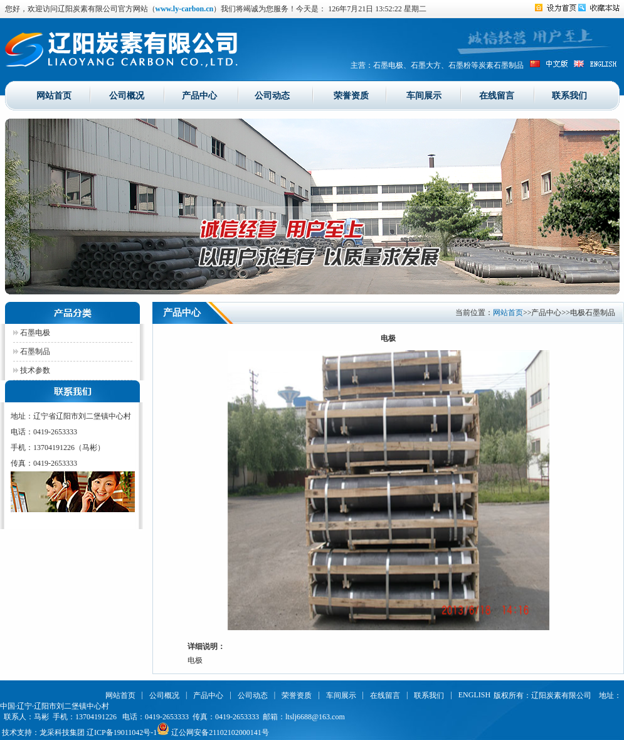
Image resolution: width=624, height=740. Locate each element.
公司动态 (272, 95)
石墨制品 (31, 351)
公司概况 (126, 95)
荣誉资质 (351, 95)
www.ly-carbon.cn (185, 8)
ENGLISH (474, 694)
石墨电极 (31, 332)
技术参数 (31, 370)
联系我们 (569, 95)
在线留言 (496, 95)
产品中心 (199, 95)
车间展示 (424, 95)
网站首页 (53, 95)
